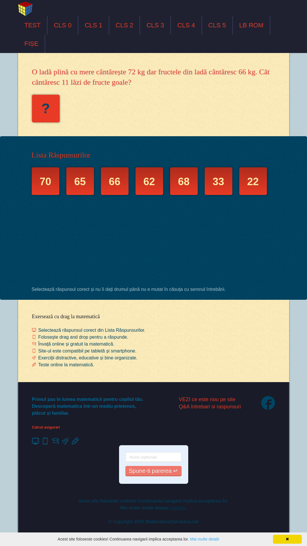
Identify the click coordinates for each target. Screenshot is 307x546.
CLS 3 (155, 25)
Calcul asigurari (46, 427)
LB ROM (251, 25)
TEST (33, 25)
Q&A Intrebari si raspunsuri (210, 407)
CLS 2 (124, 25)
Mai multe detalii (204, 539)
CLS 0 (62, 25)
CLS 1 (93, 25)
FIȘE (32, 43)
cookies (178, 507)
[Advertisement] (154, 242)
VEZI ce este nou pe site (207, 399)
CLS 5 (217, 25)
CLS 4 (186, 25)
